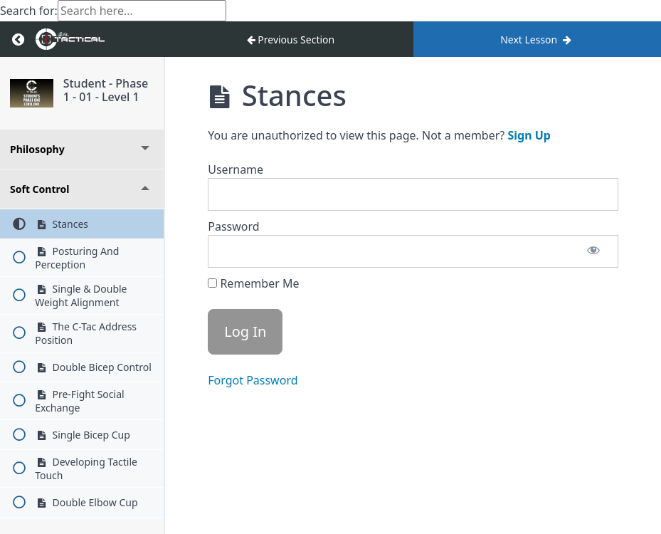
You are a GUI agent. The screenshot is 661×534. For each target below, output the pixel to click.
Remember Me (253, 283)
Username (235, 169)
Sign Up (528, 135)
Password (233, 226)
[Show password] (593, 251)
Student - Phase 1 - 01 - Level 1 (106, 90)
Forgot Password (252, 380)
